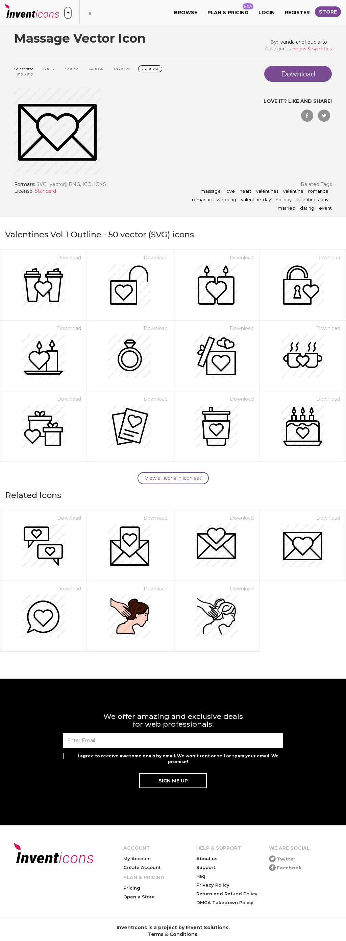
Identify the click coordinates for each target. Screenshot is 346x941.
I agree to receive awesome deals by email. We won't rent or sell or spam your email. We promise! (178, 758)
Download (69, 258)
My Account (137, 858)
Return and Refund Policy (226, 893)
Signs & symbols (312, 49)
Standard (45, 191)
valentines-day (312, 199)
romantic (202, 199)
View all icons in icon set (173, 478)
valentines (267, 191)
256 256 (150, 68)
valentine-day (256, 199)
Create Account (141, 867)
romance (318, 191)
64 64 (96, 68)
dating (307, 208)
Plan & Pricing (230, 9)
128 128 (122, 68)
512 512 (25, 74)
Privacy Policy (212, 885)
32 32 (71, 68)
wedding (226, 199)
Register (297, 12)
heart (245, 191)
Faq (200, 876)
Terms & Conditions (172, 934)
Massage (211, 191)
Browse (185, 12)
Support (205, 867)
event (325, 208)
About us (207, 858)
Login (266, 12)
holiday (284, 199)
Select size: (24, 68)
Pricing (131, 888)
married (286, 208)
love (230, 191)
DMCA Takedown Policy (224, 902)
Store (328, 12)
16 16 (48, 68)
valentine (293, 191)
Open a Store (139, 896)
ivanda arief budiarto (303, 42)
